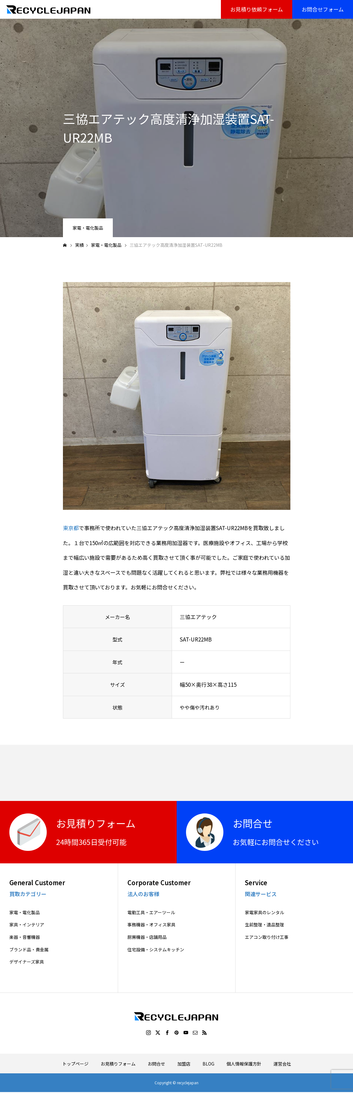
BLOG (208, 1064)
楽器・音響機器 (24, 937)
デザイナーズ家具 (26, 962)
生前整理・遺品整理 (264, 925)
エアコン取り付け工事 (267, 937)
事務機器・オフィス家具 (151, 925)
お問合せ (156, 1064)
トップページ (75, 1064)
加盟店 (183, 1064)
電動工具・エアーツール (151, 912)
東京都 (71, 528)
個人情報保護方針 (244, 1064)
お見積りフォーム (118, 1064)
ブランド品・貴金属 (29, 950)
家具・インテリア (26, 925)
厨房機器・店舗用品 (147, 937)
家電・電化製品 (88, 228)
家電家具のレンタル (264, 912)
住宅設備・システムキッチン (155, 950)
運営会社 (282, 1064)
